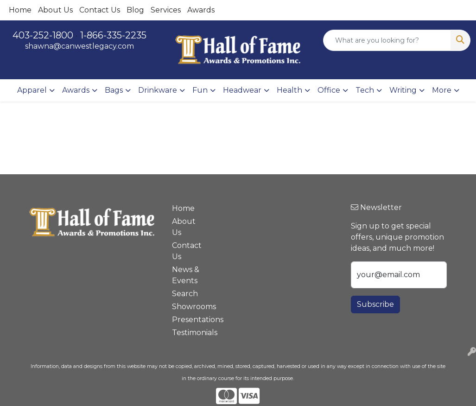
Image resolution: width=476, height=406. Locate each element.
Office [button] (328, 90)
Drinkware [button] (157, 90)
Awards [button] (75, 90)
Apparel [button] (32, 90)
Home (20, 10)
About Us (55, 10)
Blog (135, 10)
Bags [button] (114, 90)
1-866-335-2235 (113, 35)
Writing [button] (403, 90)
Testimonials (188, 332)
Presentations (188, 319)
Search (185, 293)
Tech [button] (364, 90)
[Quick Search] (387, 40)
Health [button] (289, 90)
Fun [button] (200, 90)
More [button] (441, 90)
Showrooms (188, 306)
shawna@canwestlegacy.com (79, 46)
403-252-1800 (43, 35)
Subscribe (375, 304)
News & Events (185, 275)
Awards (201, 10)
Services (166, 10)
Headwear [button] (242, 90)
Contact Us (99, 10)
